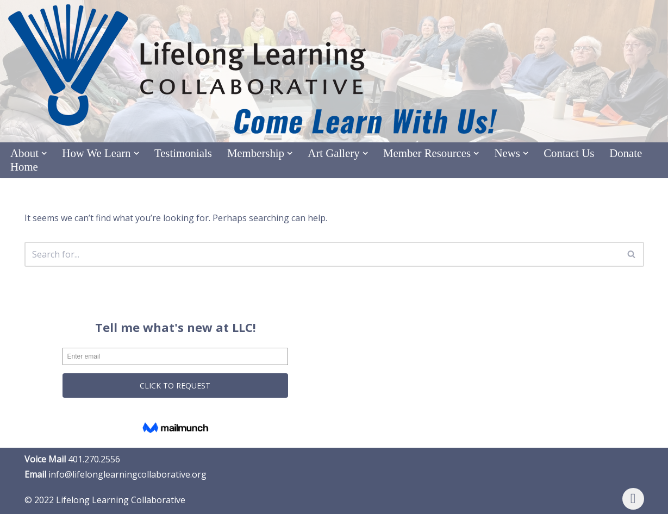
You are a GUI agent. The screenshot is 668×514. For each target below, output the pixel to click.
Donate (625, 153)
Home (24, 166)
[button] (44, 153)
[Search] (322, 254)
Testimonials (183, 153)
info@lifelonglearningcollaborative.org (127, 474)
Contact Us (569, 153)
